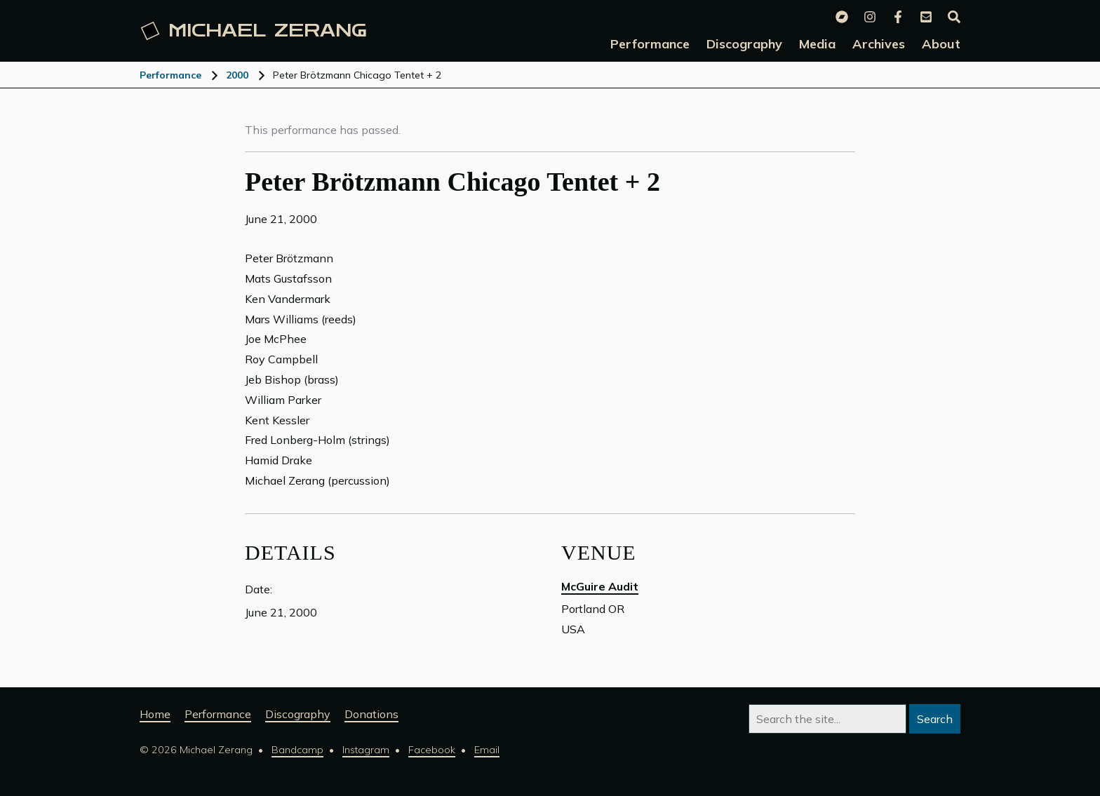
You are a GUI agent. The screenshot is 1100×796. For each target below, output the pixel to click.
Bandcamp (297, 749)
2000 (237, 75)
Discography (297, 714)
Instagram (365, 749)
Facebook (431, 749)
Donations (371, 714)
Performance (170, 75)
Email (486, 749)
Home (155, 714)
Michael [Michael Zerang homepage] (254, 31)
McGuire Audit (599, 586)
